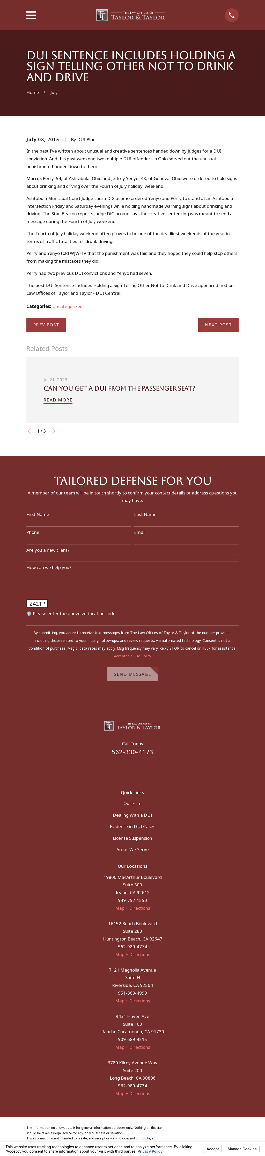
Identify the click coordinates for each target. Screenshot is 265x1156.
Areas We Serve (132, 849)
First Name (37, 514)
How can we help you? (48, 567)
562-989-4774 (132, 947)
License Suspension (132, 838)
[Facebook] (125, 769)
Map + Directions (132, 908)
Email (139, 532)
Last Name (145, 514)
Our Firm (132, 803)
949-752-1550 (132, 900)
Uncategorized (67, 306)
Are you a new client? (48, 550)
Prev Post (46, 325)
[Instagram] (139, 769)
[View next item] (53, 431)
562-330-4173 (132, 752)
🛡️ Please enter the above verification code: (71, 613)
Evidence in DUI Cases (132, 826)
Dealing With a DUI (132, 815)
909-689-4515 (132, 1039)
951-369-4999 (132, 993)
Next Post (218, 325)
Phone (32, 532)
